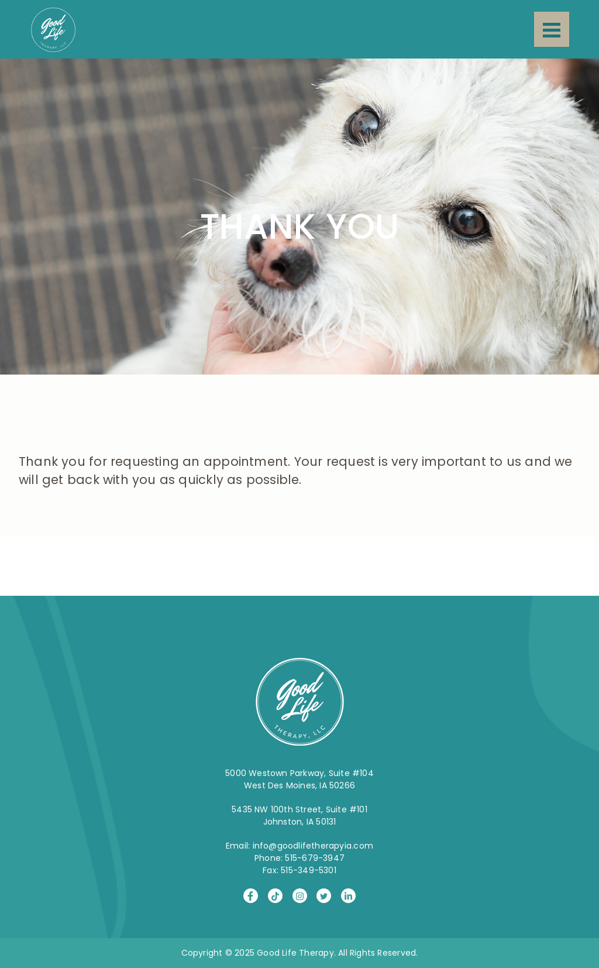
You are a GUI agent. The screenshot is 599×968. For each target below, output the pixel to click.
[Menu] (551, 29)
